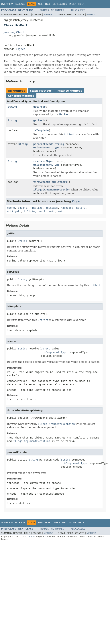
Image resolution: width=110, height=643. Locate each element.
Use (40, 4)
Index (72, 4)
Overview (7, 4)
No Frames (57, 10)
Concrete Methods (21, 95)
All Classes (78, 10)
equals (22, 207)
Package (20, 4)
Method (48, 14)
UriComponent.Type (46, 147)
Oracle (31, 536)
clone (11, 207)
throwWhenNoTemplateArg (50, 181)
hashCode (67, 207)
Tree (47, 4)
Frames (44, 10)
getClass (52, 207)
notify (80, 207)
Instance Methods (69, 90)
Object (20, 49)
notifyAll (14, 211)
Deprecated (60, 4)
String (12, 106)
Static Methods (41, 90)
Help (81, 4)
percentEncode (43, 144)
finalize (36, 207)
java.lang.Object (14, 32)
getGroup (39, 106)
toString (30, 211)
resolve (38, 161)
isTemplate (41, 130)
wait (42, 211)
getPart (38, 120)
